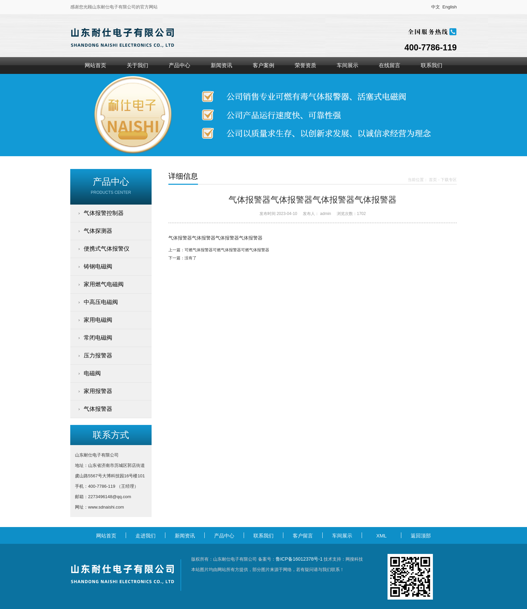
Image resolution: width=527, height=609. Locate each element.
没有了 (191, 258)
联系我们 (431, 65)
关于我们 (137, 65)
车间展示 (347, 65)
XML (381, 535)
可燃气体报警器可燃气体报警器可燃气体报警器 (227, 250)
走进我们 (145, 535)
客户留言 (303, 535)
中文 (435, 6)
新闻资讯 (221, 65)
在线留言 (389, 65)
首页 (433, 179)
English (449, 6)
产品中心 (179, 65)
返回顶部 (421, 535)
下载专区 (449, 179)
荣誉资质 (305, 65)
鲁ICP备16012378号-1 (299, 559)
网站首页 (95, 65)
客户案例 (263, 65)
